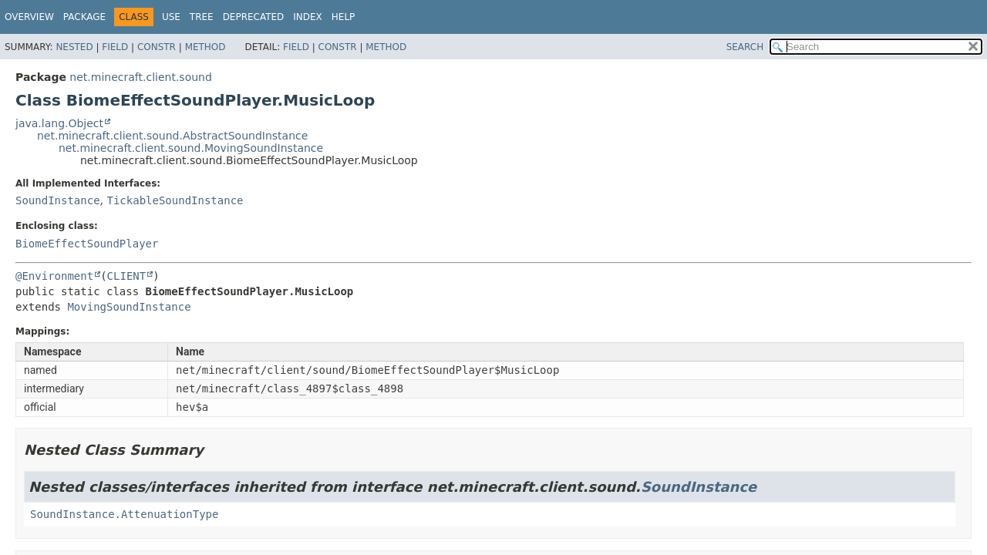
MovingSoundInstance (128, 307)
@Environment (54, 276)
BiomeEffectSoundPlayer (86, 243)
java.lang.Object (59, 123)
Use (171, 17)
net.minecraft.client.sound (140, 77)
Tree (202, 17)
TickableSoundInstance (174, 200)
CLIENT (127, 276)
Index (307, 17)
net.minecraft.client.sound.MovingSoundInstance (191, 148)
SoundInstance (57, 200)
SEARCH (745, 47)
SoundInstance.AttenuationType (124, 514)
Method (205, 47)
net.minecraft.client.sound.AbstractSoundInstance (172, 136)
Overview (29, 17)
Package (84, 17)
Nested (74, 47)
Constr (156, 47)
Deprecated (254, 17)
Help (343, 17)
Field (115, 47)
